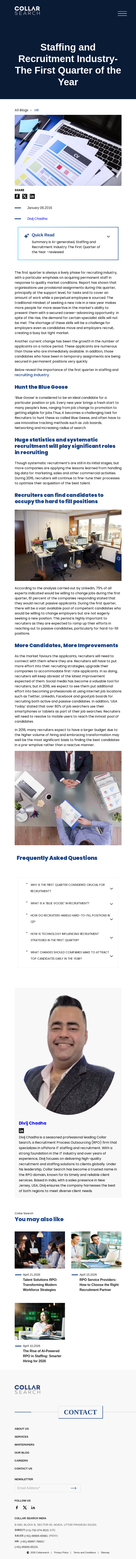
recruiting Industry (32, 374)
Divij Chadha (37, 218)
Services (21, 1436)
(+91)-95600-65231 (26, 1547)
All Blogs (21, 110)
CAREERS (21, 1460)
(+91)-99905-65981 (36, 1535)
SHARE (19, 190)
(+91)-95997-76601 (32, 1541)
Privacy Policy (61, 1552)
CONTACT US (23, 1468)
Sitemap (105, 1552)
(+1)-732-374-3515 (37, 1530)
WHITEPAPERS (24, 1444)
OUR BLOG (22, 1452)
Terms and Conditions (85, 1552)
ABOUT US (22, 1428)
